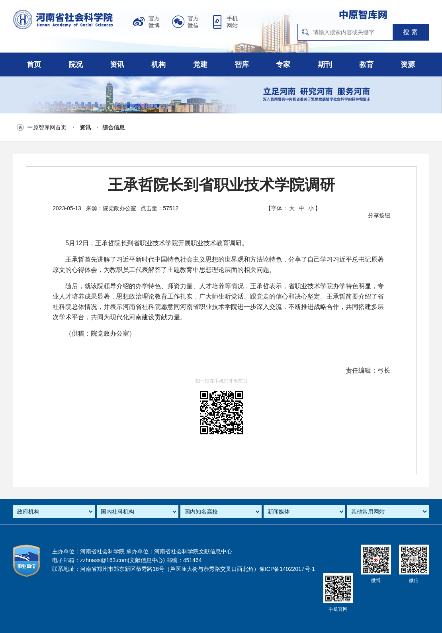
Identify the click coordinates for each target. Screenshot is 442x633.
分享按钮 (379, 215)
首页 (34, 64)
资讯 (117, 64)
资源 (408, 64)
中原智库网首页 (46, 127)
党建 (200, 64)
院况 (75, 64)
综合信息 (113, 127)
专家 (283, 64)
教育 (366, 64)
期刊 (325, 64)
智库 (242, 64)
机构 (158, 64)
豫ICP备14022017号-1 (287, 569)
